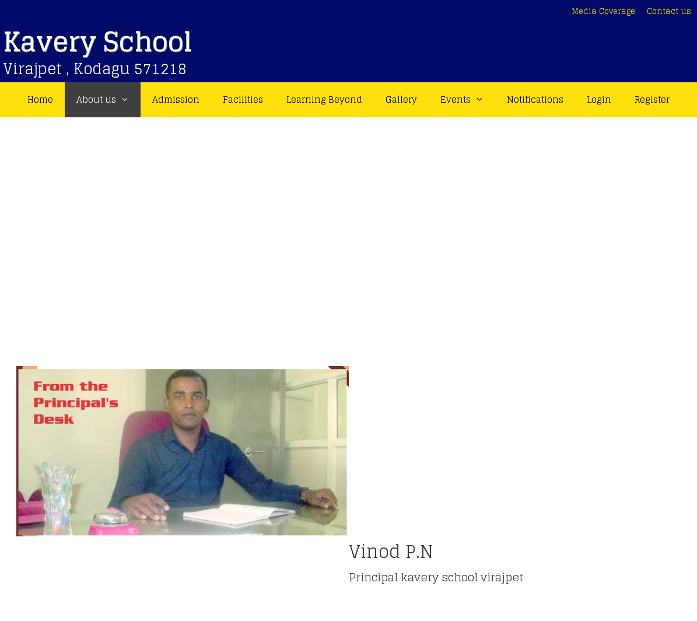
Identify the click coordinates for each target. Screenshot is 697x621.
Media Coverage (603, 11)
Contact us (669, 11)
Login (599, 99)
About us (108, 99)
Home (40, 99)
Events (467, 99)
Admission (175, 99)
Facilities (243, 99)
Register (652, 99)
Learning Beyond (324, 99)
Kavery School (97, 41)
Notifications (535, 99)
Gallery (401, 99)
